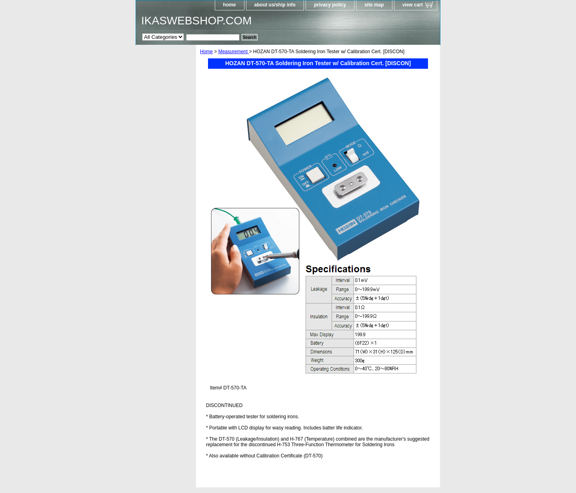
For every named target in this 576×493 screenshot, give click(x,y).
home (229, 5)
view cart (412, 5)
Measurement (233, 51)
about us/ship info (275, 5)
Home (206, 51)
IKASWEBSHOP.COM (196, 20)
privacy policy (330, 5)
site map (374, 5)
